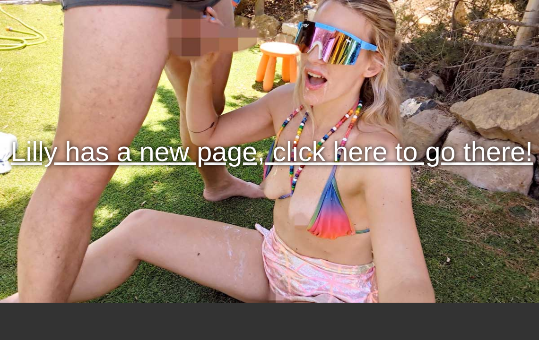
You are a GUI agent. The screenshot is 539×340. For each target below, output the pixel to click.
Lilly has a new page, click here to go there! (271, 151)
